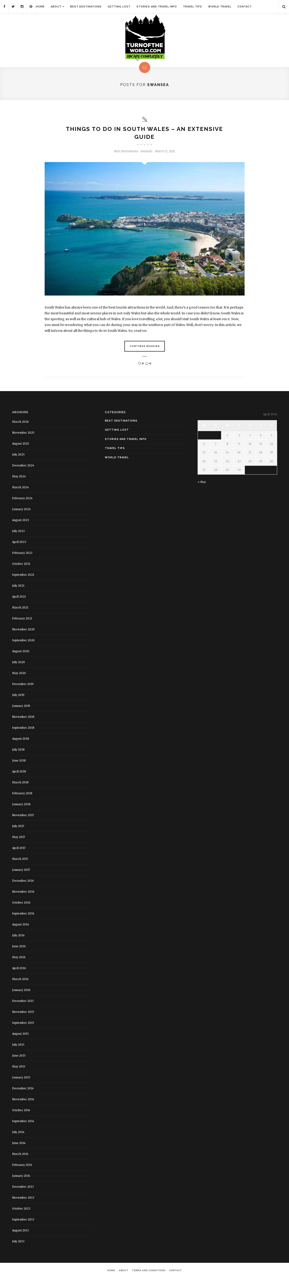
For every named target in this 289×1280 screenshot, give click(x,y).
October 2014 (21, 1111)
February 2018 (22, 794)
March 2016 (20, 980)
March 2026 (20, 423)
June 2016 (19, 947)
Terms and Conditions (149, 1271)
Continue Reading (145, 347)
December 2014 (23, 1089)
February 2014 (22, 1166)
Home (40, 6)
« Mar (202, 483)
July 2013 (18, 1242)
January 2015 (21, 1078)
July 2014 (18, 1133)
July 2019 (18, 696)
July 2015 (18, 1045)
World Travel (219, 6)
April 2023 (19, 543)
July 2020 (18, 663)
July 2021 (18, 586)
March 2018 (20, 783)
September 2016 (23, 914)
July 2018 (18, 750)
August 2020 (20, 652)
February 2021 (22, 619)
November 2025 (23, 434)
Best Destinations (86, 6)
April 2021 (19, 597)
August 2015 (20, 1035)
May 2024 (19, 477)
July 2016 (18, 936)
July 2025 (18, 455)
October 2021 (21, 565)
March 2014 (20, 1155)
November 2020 (23, 630)
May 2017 (18, 838)
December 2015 (23, 1002)
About (56, 6)
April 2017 (19, 849)
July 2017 (18, 827)
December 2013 (23, 1188)
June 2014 (19, 1144)
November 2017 (23, 816)
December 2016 (23, 882)
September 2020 (23, 641)
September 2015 (23, 1024)
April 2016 (19, 969)
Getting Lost (119, 6)
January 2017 (21, 871)
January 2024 (21, 510)
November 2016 (23, 892)
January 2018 (21, 805)
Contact (244, 6)
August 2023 (20, 521)
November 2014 (23, 1100)
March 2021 (20, 608)
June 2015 (19, 1056)
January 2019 (21, 707)
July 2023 (18, 532)
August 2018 (20, 739)
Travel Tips (192, 6)
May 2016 (19, 958)
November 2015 (23, 1013)
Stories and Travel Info (156, 6)
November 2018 (23, 718)
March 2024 (20, 488)
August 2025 (20, 444)
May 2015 (18, 1067)
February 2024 (22, 499)
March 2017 (20, 860)
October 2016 (21, 903)
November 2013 (23, 1198)
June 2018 (19, 761)
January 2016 (21, 991)
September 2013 (23, 1220)
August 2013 (20, 1231)
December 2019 (23, 685)
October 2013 (21, 1209)
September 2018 (23, 729)
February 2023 (22, 554)
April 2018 (19, 772)
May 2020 (19, 674)
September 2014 (23, 1122)
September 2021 (23, 576)
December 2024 (23, 466)
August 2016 (20, 925)
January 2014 (21, 1177)
